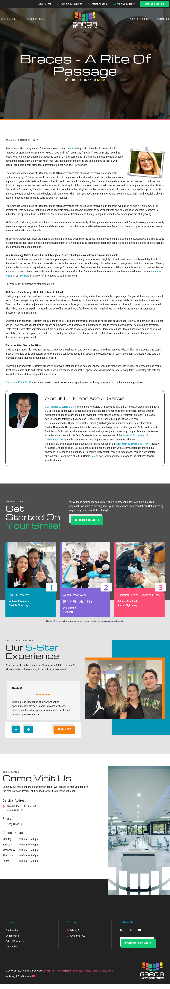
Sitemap (47, 975)
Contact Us (163, 19)
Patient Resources (139, 19)
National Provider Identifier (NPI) (133, 443)
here (93, 460)
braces (70, 148)
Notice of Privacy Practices (80, 975)
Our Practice (10, 19)
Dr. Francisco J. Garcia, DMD (60, 406)
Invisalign (24, 275)
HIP (34, 980)
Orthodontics (36, 19)
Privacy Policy (59, 975)
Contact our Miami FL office (20, 382)
